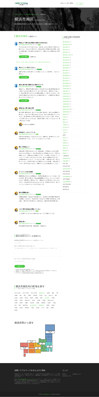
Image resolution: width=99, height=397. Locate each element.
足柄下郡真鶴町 (67, 182)
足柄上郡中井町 (66, 166)
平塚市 (65, 117)
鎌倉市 (65, 119)
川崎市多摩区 (67, 99)
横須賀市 (66, 114)
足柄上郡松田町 (66, 171)
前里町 (47, 305)
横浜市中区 (66, 50)
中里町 (53, 298)
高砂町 (31, 298)
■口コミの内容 (24, 246)
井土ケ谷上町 (17, 293)
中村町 (15, 303)
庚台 (21, 295)
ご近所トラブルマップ (19, 14)
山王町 (40, 295)
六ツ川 (42, 308)
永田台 (33, 300)
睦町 (48, 308)
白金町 (15, 298)
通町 (41, 298)
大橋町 (15, 295)
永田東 (38, 300)
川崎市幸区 (66, 91)
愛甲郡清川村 (66, 189)
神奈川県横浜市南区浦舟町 (25, 69)
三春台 (32, 308)
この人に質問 (24, 57)
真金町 (53, 305)
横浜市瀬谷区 (67, 75)
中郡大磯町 (66, 161)
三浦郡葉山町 (66, 156)
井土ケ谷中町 (34, 293)
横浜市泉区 (66, 81)
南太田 (21, 308)
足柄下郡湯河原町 (67, 184)
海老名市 (66, 145)
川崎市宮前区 (67, 101)
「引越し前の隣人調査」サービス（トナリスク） (27, 379)
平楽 (15, 305)
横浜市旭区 (66, 70)
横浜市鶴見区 (67, 42)
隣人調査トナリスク (77, 374)
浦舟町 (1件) (42, 293)
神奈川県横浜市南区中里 (24, 110)
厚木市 (65, 138)
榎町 (53, 293)
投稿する (20, 266)
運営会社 (64, 374)
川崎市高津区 (67, 96)
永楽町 (48, 293)
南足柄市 (66, 151)
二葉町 (54, 303)
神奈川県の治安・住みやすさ (32, 14)
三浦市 (65, 132)
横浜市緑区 (66, 73)
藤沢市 (65, 122)
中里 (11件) (47, 298)
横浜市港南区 (67, 68)
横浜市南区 (66, 52)
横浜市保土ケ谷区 (68, 55)
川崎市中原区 (67, 94)
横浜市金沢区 (67, 60)
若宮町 (15, 310)
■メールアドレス (24, 259)
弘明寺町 (35, 295)
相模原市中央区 (67, 109)
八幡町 (26, 303)
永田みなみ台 (51, 300)
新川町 (26, 298)
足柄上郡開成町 (67, 176)
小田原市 (66, 125)
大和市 (65, 140)
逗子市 (65, 130)
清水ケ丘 (51, 295)
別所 (20, 305)
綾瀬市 (65, 153)
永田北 (21, 300)
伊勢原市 (66, 143)
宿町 (56, 295)
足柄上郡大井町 (67, 169)
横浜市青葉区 (67, 83)
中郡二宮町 (65, 163)
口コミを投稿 (79, 3)
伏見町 (49, 303)
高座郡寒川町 (67, 158)
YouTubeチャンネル (66, 376)
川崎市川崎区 (67, 88)
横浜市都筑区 (67, 86)
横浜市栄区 (66, 78)
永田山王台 (27, 300)
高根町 (36, 298)
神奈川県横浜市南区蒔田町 (25, 86)
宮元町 (37, 308)
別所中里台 (25, 305)
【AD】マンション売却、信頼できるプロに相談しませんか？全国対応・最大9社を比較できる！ (33, 62)
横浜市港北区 (67, 62)
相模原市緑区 (67, 106)
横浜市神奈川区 (67, 44)
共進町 (29, 295)
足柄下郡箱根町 (66, 179)
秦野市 (64, 135)
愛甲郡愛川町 (66, 187)
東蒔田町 (43, 303)
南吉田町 (27, 308)
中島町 (15, 300)
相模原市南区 (67, 112)
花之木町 (32, 303)
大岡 (57, 293)
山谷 (46, 295)
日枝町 (37, 303)
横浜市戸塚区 (67, 65)
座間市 (65, 148)
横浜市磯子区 (67, 57)
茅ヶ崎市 (66, 127)
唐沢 (25, 295)
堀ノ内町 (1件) (33, 305)
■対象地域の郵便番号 (28, 240)
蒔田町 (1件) (41, 305)
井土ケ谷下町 (26, 293)
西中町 (21, 303)
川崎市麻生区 (67, 104)
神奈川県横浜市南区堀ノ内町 (25, 44)
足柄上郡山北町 (66, 174)
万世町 (15, 308)
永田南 (43, 300)
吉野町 (52, 308)
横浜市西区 (66, 47)
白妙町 (21, 298)
